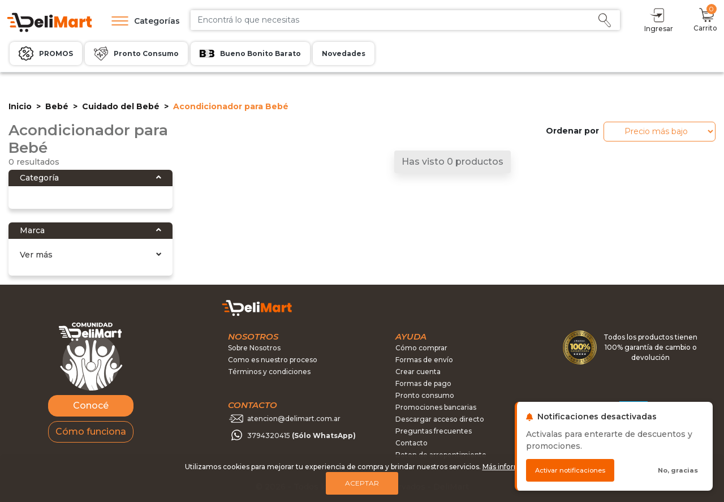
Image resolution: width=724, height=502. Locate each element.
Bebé (56, 106)
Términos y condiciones (269, 371)
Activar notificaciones (570, 470)
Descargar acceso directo (439, 419)
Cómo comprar (421, 348)
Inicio (20, 106)
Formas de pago (423, 383)
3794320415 (301, 435)
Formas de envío (424, 359)
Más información (511, 466)
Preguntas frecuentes (433, 431)
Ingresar (658, 19)
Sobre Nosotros (254, 348)
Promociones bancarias (435, 407)
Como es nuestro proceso (272, 359)
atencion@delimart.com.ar (294, 418)
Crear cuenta (418, 371)
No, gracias (678, 470)
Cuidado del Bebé (121, 106)
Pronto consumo (424, 395)
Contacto (411, 443)
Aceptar (362, 483)
